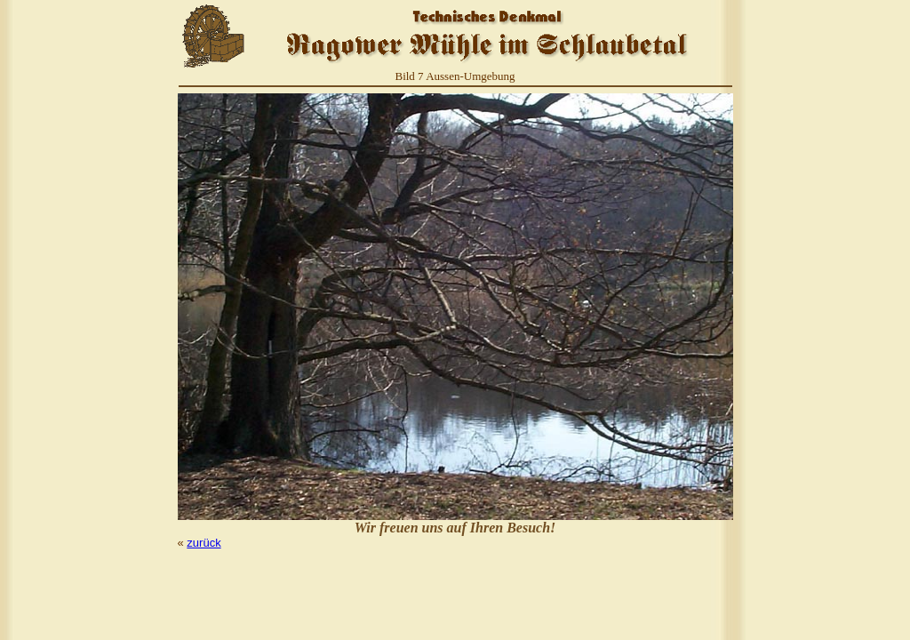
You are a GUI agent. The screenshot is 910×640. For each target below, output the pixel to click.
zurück (203, 542)
